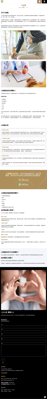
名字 (2, 324)
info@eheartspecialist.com (8, 380)
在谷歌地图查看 (4, 373)
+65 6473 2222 (12, 384)
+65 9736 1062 (11, 382)
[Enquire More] (44, 1)
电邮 (2, 338)
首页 (19, 7)
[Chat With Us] (39, 1)
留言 (2, 343)
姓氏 (2, 329)
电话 (2, 333)
